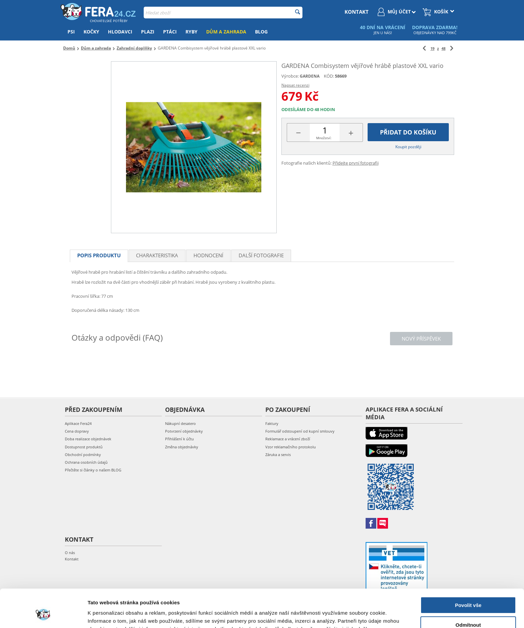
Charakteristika (157, 255)
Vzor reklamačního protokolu (290, 446)
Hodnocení (208, 255)
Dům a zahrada (226, 31)
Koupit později (408, 147)
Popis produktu (99, 255)
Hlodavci (120, 31)
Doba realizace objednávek (88, 438)
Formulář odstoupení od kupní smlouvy (300, 431)
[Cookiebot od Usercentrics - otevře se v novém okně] (43, 615)
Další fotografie (261, 255)
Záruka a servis (278, 454)
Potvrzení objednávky (184, 431)
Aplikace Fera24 (78, 423)
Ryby (191, 31)
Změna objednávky (181, 446)
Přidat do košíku (408, 132)
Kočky (91, 31)
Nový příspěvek (421, 338)
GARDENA (309, 76)
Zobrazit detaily (106, 615)
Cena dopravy (77, 431)
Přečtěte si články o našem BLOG (93, 469)
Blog (261, 31)
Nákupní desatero (180, 423)
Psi (71, 31)
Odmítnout (468, 592)
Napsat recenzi (295, 85)
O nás (70, 552)
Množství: (324, 138)
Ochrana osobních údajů (86, 462)
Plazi (147, 31)
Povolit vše (468, 572)
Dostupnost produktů (84, 446)
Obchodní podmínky (83, 454)
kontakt (357, 11)
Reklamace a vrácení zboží (287, 438)
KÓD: (329, 76)
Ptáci (170, 31)
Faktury (271, 423)
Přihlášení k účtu (179, 438)
